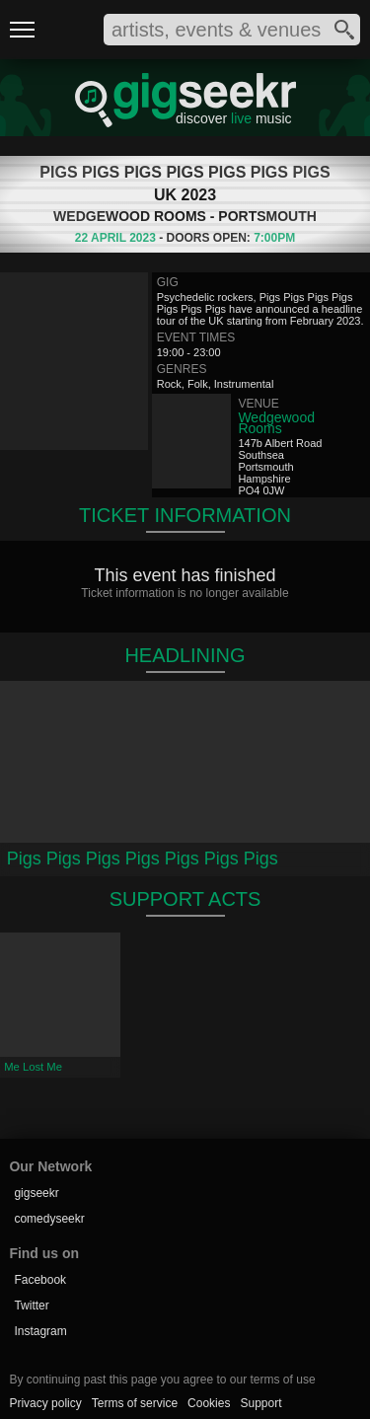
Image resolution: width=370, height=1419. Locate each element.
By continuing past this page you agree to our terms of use (162, 1379)
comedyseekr (49, 1219)
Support (260, 1403)
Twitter (31, 1305)
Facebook (40, 1280)
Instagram (40, 1331)
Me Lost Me (33, 1067)
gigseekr (36, 1193)
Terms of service (135, 1403)
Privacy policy (45, 1403)
